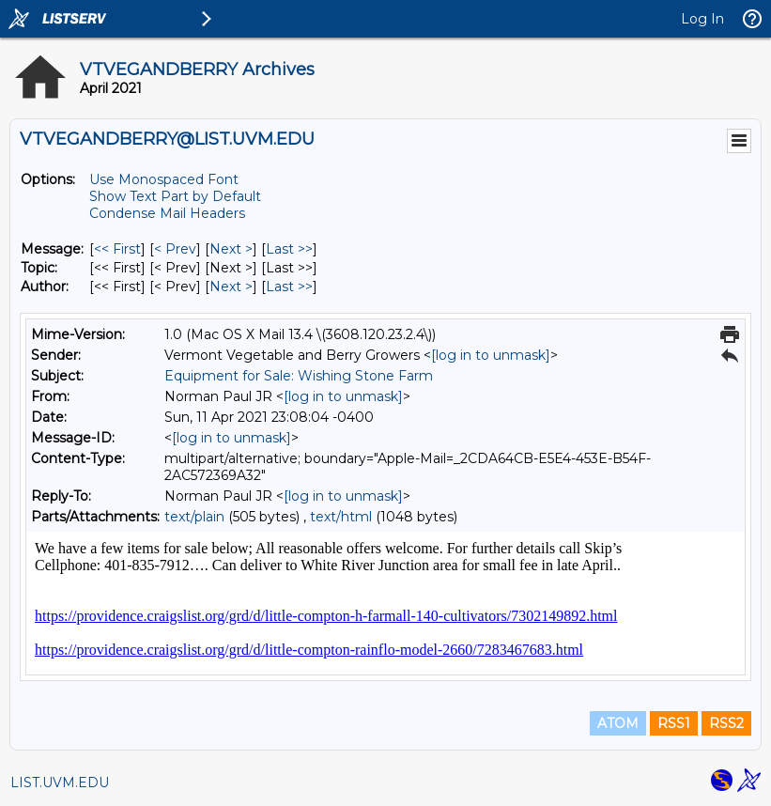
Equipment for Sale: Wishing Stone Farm (298, 375)
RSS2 (726, 723)
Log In (702, 18)
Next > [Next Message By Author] (231, 286)
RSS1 (673, 723)
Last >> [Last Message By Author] (289, 286)
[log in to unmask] (490, 355)
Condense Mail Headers (167, 213)
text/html (341, 516)
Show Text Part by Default (175, 196)
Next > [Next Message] (231, 248)
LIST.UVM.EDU (59, 782)
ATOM (618, 723)
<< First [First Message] (117, 248)
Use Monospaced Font (164, 179)
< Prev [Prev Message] (175, 248)
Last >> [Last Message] (289, 248)
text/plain (194, 516)
